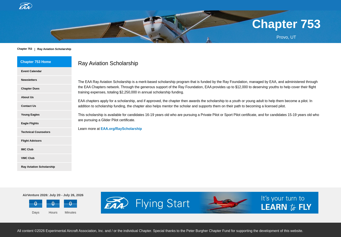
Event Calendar (31, 71)
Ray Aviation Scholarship (54, 49)
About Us (27, 97)
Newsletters (29, 79)
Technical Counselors (35, 132)
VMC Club (27, 158)
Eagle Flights (30, 123)
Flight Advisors (31, 140)
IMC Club (27, 149)
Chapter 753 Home (35, 62)
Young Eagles (30, 114)
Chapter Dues (30, 88)
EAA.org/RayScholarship (121, 129)
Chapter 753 (24, 48)
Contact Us (28, 106)
